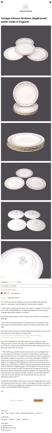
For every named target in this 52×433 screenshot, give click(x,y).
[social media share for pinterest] (8, 293)
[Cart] (50, 2)
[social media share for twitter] (5, 293)
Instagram (4, 419)
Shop (2, 413)
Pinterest (12, 419)
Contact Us (38, 413)
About (12, 413)
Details (3, 298)
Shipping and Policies (27, 413)
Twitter (18, 419)
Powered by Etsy (6, 430)
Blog (7, 413)
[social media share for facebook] (2, 293)
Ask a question (15, 293)
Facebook (25, 419)
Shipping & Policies (13, 298)
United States (12, 282)
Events (17, 413)
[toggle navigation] (2, 2)
